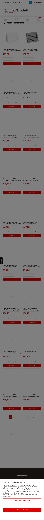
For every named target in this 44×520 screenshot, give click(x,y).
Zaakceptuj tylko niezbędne (22, 500)
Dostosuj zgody (22, 505)
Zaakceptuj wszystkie (22, 509)
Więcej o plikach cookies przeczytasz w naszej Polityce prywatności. (20, 495)
